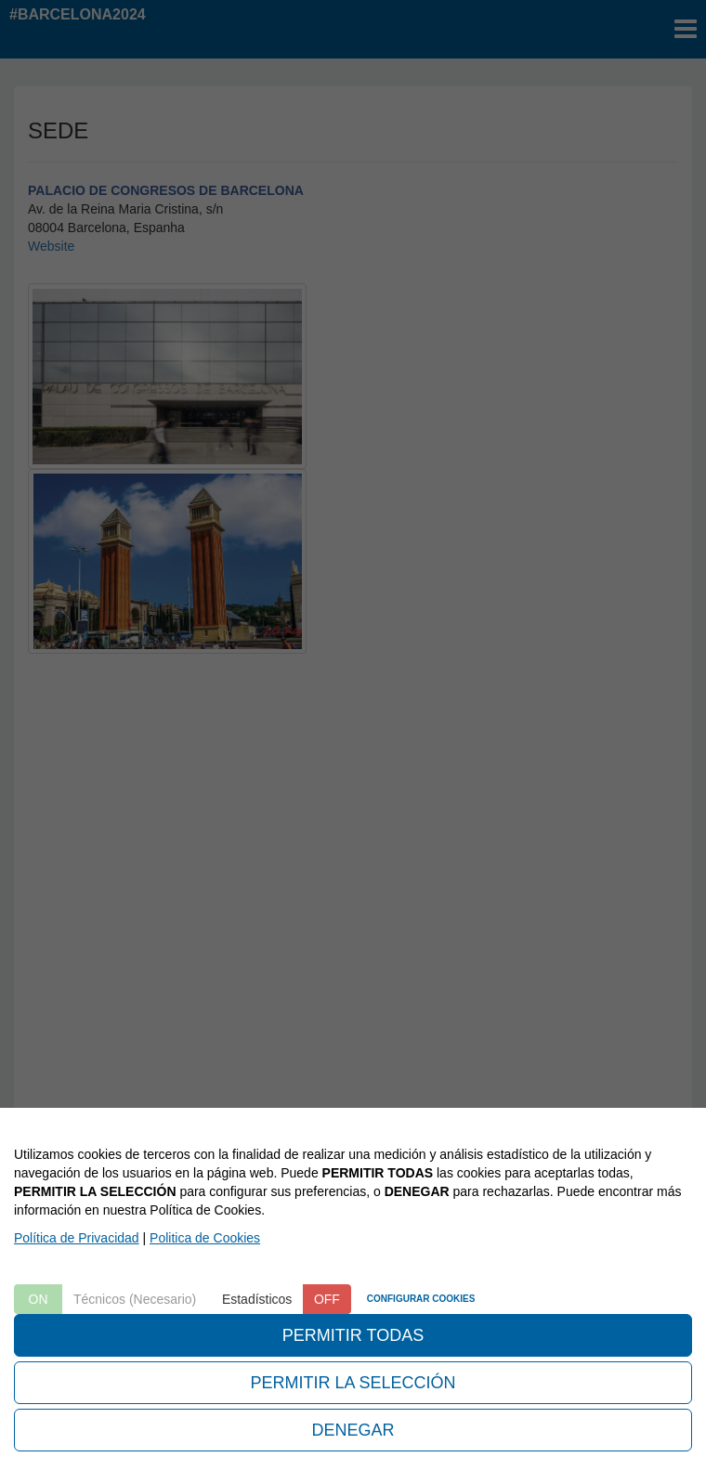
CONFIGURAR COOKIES (421, 1299)
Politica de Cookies (205, 1237)
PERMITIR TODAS (353, 1335)
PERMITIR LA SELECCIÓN (352, 1382)
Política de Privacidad (76, 1237)
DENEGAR (352, 1430)
